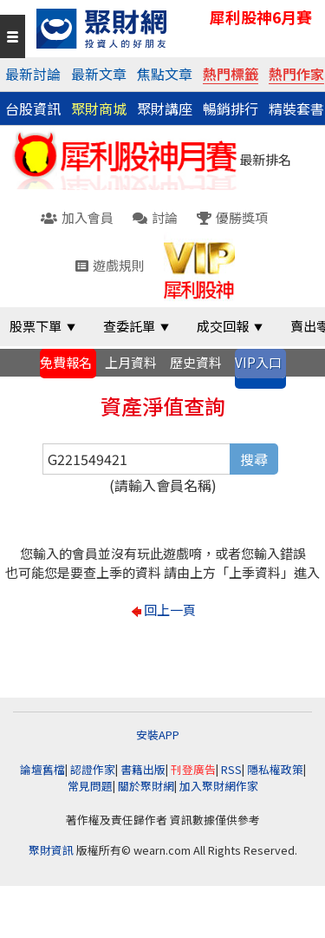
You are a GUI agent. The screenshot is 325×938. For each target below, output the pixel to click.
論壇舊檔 (42, 769)
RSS (231, 769)
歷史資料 (196, 362)
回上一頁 (170, 609)
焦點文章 (164, 73)
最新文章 (99, 73)
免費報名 (66, 362)
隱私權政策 (275, 769)
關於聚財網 (146, 785)
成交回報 (223, 326)
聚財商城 (99, 108)
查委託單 (129, 326)
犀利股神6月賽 (261, 17)
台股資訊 (33, 108)
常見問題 (90, 785)
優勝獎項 (232, 217)
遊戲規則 (110, 265)
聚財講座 (164, 108)
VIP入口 (258, 362)
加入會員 (77, 217)
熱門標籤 (230, 73)
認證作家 (92, 769)
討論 (155, 217)
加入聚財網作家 (218, 785)
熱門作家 (296, 73)
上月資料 (131, 362)
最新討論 (33, 73)
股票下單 (36, 326)
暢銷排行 (230, 108)
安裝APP (159, 734)
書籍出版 (143, 769)
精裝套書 (296, 108)
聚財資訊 (51, 850)
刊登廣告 (193, 769)
